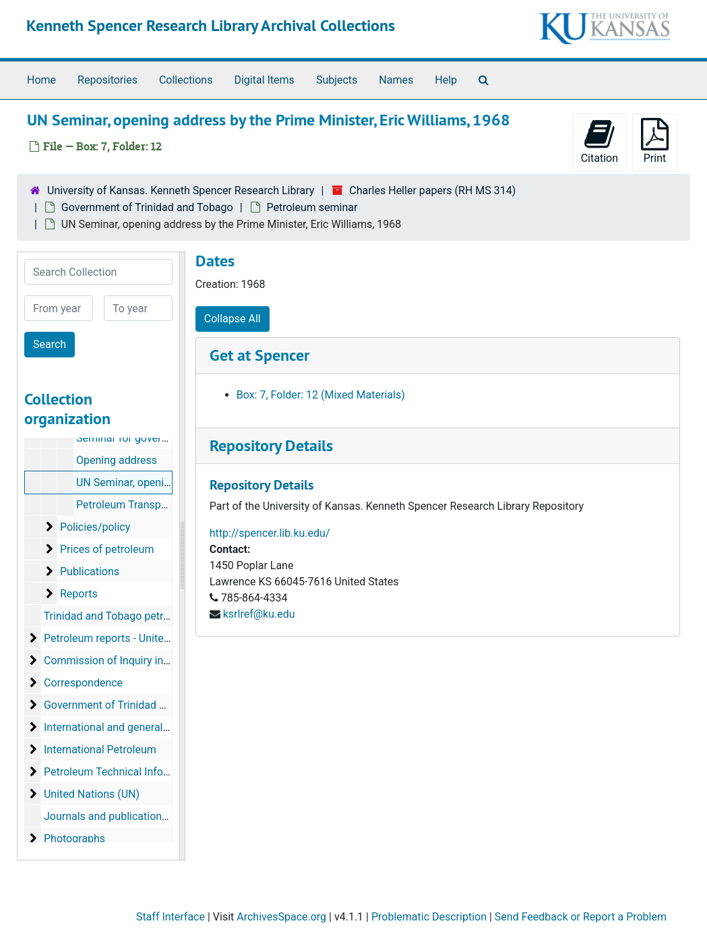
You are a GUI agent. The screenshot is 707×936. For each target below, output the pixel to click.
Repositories (107, 80)
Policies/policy (95, 527)
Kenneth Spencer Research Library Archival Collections (210, 25)
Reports (79, 593)
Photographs (74, 838)
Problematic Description (429, 916)
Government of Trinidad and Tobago (147, 207)
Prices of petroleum (107, 549)
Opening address (116, 460)
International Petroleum (100, 749)
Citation (599, 141)
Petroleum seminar (312, 207)
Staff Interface (170, 916)
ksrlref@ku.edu (259, 614)
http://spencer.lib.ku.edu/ (270, 533)
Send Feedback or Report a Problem (581, 916)
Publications (89, 571)
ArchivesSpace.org (281, 916)
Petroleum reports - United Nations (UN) (139, 638)
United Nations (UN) (92, 794)
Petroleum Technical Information (122, 771)
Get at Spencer (259, 355)
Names (396, 80)
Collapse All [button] (232, 318)
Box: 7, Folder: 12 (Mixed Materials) (321, 394)
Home (41, 80)
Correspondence (83, 682)
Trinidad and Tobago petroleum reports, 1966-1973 (165, 616)
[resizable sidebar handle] (182, 556)
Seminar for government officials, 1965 (169, 438)
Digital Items (264, 80)
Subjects (336, 80)
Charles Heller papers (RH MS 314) (432, 190)
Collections (186, 80)
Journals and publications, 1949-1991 (134, 816)
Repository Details (271, 445)
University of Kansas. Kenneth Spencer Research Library (180, 190)
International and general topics (119, 727)
